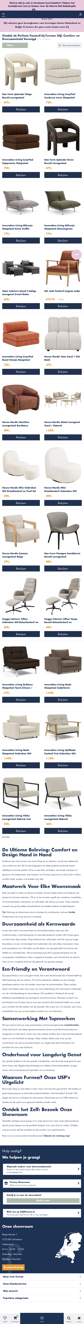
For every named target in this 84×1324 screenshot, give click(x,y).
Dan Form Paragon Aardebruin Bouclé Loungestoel (62, 555)
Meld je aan (43, 1201)
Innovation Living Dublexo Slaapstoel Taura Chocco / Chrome (17, 687)
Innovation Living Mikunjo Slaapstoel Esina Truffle (17, 227)
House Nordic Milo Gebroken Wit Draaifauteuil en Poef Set (19, 489)
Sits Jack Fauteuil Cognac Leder (62, 291)
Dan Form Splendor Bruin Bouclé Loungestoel (59, 161)
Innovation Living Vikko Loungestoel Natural (58, 817)
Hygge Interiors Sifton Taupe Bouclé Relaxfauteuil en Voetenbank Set (60, 621)
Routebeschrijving (13, 1267)
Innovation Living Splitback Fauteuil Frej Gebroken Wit (60, 752)
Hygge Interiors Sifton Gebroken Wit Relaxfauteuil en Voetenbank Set (20, 621)
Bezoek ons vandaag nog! (57, 1135)
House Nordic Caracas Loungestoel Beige (15, 555)
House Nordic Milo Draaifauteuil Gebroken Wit (60, 489)
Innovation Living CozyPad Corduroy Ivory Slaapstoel (59, 96)
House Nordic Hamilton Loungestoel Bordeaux (15, 424)
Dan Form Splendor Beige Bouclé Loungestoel (17, 96)
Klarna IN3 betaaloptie (62, 6)
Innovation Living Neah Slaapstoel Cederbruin (57, 686)
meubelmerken (71, 1025)
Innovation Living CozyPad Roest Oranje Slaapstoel (17, 358)
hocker (72, 912)
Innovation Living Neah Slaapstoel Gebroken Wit (16, 752)
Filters (15, 45)
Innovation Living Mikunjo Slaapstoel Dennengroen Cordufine (59, 227)
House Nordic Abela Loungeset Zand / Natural (62, 424)
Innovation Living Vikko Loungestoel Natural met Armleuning (16, 818)
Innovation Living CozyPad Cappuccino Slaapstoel (17, 161)
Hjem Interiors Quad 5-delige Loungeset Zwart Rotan (19, 293)
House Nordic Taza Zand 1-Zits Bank (62, 358)
